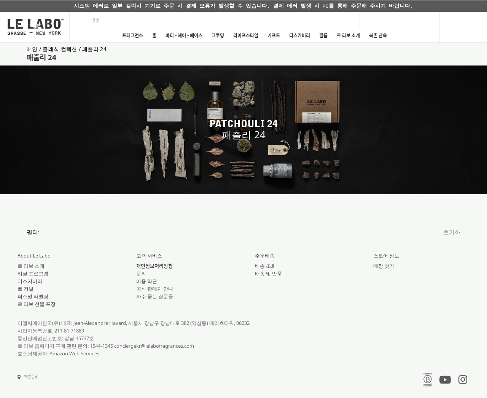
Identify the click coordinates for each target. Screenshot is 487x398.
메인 (33, 49)
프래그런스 (132, 35)
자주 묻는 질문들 (154, 296)
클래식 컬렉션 (60, 49)
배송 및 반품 (268, 273)
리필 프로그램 (33, 273)
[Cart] (463, 27)
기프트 (273, 35)
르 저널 (25, 288)
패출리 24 (94, 49)
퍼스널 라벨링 (33, 296)
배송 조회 (265, 265)
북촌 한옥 (378, 35)
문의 (141, 273)
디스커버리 (299, 35)
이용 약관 (146, 281)
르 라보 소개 (348, 35)
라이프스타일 (245, 35)
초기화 (451, 232)
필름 (323, 35)
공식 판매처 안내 (154, 288)
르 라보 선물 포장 (37, 303)
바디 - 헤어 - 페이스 (184, 35)
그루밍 (218, 35)
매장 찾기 (383, 265)
